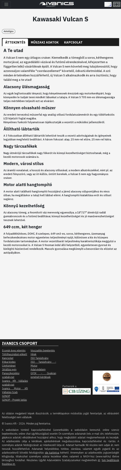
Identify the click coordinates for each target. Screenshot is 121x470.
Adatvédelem (38, 369)
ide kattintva (52, 452)
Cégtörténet (9, 365)
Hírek (33, 354)
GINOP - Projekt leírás (14, 399)
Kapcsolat (7, 358)
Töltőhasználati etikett (14, 354)
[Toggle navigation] (6, 4)
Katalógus (9, 31)
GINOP (6, 396)
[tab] (15, 42)
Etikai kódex (9, 361)
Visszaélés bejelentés (43, 350)
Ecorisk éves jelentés (14, 350)
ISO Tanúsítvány (40, 358)
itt (99, 460)
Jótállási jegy (9, 369)
